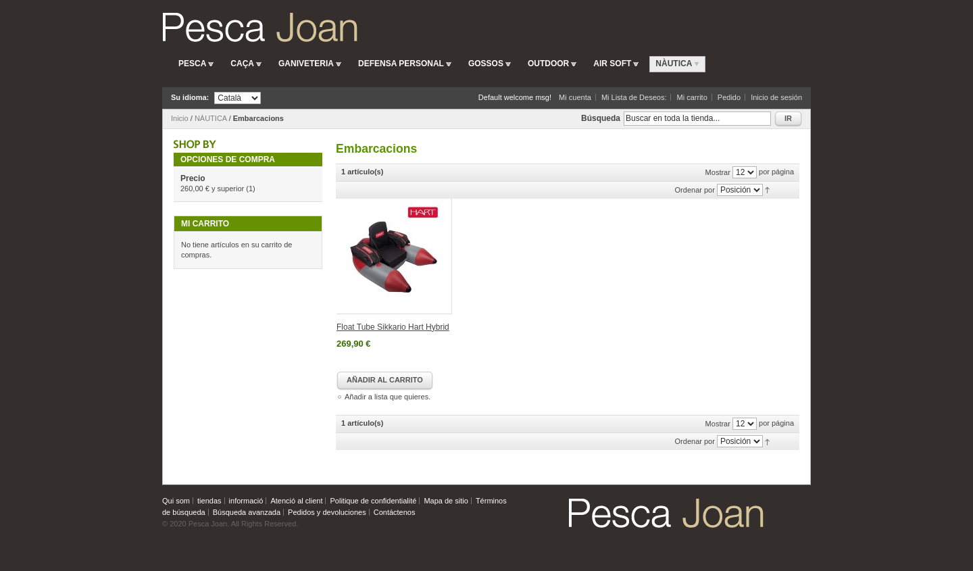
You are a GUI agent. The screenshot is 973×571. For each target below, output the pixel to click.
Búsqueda (600, 118)
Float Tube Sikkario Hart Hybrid (392, 327)
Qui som (176, 501)
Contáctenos (395, 512)
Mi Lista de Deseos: (634, 97)
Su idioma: (190, 97)
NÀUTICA (211, 118)
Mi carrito (692, 97)
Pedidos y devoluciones (327, 512)
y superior (212, 188)
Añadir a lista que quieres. (387, 397)
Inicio (180, 118)
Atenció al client (296, 501)
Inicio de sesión (776, 97)
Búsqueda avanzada (246, 512)
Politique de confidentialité (373, 501)
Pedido (729, 97)
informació (246, 501)
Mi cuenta (575, 97)
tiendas (209, 501)
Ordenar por (695, 190)
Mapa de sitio (446, 501)
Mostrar (717, 172)
